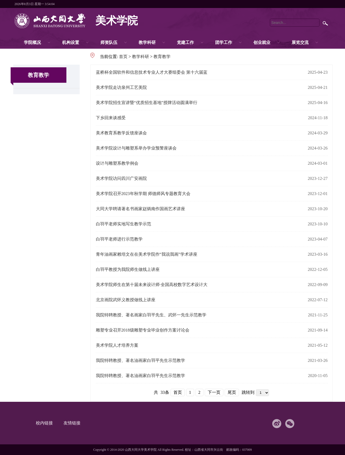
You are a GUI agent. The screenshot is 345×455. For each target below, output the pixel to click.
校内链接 (47, 423)
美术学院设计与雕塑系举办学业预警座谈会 (136, 148)
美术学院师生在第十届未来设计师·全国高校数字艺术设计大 (151, 284)
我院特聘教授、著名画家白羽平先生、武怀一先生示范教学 (151, 315)
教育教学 (162, 56)
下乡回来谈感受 (111, 117)
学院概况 (32, 42)
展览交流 (300, 42)
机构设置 (70, 42)
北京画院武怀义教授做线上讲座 (125, 299)
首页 (123, 56)
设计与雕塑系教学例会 (117, 163)
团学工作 (223, 42)
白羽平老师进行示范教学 (119, 239)
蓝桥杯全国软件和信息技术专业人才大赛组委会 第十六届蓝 (151, 72)
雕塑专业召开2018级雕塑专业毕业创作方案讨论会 (142, 330)
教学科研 (147, 42)
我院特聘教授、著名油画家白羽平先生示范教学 (140, 360)
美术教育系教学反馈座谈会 (121, 133)
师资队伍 (108, 42)
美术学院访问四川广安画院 (121, 178)
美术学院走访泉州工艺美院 (121, 87)
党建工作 (185, 42)
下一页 (214, 392)
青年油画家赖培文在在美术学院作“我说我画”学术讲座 (146, 254)
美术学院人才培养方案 (117, 345)
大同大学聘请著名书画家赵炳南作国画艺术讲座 (140, 208)
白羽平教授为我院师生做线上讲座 (128, 269)
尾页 (232, 392)
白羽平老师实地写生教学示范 (123, 224)
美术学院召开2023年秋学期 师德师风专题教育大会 (143, 193)
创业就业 (261, 42)
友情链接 (74, 423)
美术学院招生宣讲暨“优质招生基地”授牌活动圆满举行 (146, 102)
